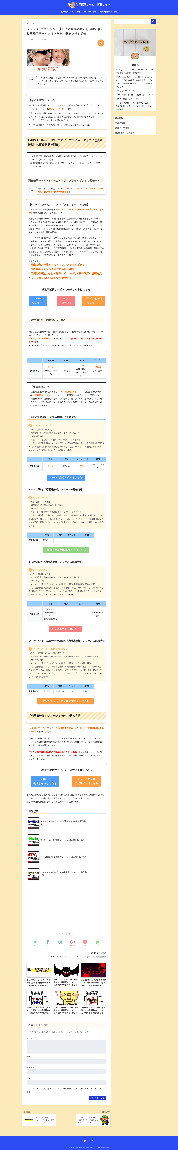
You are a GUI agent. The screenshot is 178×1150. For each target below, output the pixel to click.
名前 (29, 1057)
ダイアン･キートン (86, 957)
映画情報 (64, 12)
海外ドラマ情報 (90, 12)
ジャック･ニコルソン (66, 957)
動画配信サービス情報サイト (89, 4)
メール (30, 1068)
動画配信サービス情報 (108, 12)
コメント (31, 1038)
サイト (29, 1078)
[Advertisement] (66, 907)
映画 (104, 953)
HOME (89, 1140)
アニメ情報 (76, 12)
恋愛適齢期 (101, 957)
